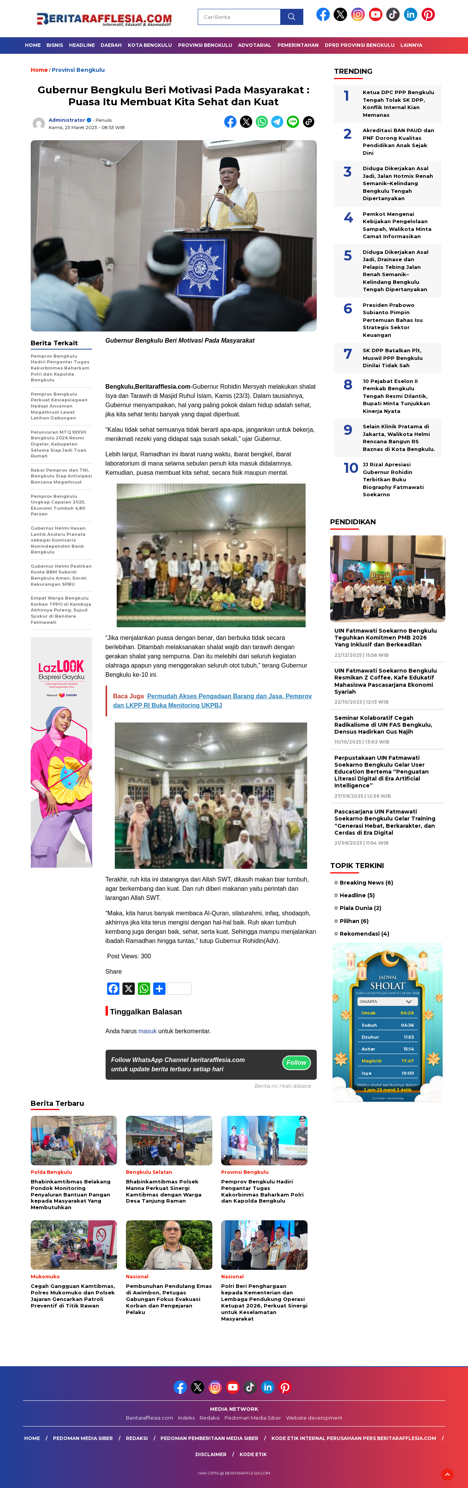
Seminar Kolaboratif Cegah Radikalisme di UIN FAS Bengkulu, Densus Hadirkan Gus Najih (383, 724)
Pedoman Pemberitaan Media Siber (209, 1438)
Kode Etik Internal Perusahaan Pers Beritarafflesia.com (353, 1438)
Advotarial (254, 45)
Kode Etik (253, 1454)
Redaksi (210, 1418)
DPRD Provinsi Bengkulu (360, 45)
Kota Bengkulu (150, 45)
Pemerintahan (298, 45)
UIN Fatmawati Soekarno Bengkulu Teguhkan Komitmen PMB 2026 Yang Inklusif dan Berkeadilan (385, 637)
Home (33, 45)
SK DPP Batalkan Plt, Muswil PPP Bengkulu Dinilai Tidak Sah (393, 357)
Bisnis (54, 45)
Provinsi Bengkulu (205, 45)
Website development (314, 1418)
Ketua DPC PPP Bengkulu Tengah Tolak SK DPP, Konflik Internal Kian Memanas (398, 103)
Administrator (67, 120)
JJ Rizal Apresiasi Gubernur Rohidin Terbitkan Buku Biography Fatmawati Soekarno (393, 479)
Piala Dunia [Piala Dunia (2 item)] (360, 908)
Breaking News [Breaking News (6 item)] (366, 882)
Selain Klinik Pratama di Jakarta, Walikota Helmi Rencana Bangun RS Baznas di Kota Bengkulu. (399, 437)
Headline (82, 45)
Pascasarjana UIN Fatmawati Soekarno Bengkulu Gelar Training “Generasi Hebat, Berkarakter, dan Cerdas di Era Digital (384, 822)
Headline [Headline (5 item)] (357, 895)
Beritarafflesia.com (149, 1418)
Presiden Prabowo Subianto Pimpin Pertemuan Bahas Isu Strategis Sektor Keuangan (393, 320)
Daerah (111, 45)
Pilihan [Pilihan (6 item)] (354, 921)
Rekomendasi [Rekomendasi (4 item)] (364, 933)
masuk (148, 1031)
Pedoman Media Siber (253, 1418)
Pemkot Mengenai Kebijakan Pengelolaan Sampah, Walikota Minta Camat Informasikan (397, 225)
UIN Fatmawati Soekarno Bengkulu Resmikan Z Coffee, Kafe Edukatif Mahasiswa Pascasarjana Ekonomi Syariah (385, 681)
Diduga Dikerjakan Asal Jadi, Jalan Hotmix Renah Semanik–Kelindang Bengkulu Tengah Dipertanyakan (398, 183)
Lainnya (411, 45)
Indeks (186, 1418)
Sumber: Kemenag (388, 1098)
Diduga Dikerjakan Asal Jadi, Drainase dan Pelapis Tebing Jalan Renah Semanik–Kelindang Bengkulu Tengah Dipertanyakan (395, 271)
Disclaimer (211, 1454)
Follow (296, 1062)
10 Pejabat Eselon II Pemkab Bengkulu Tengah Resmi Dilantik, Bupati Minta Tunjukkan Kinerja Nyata (396, 396)
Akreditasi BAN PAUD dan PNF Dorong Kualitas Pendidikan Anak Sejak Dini (398, 141)
